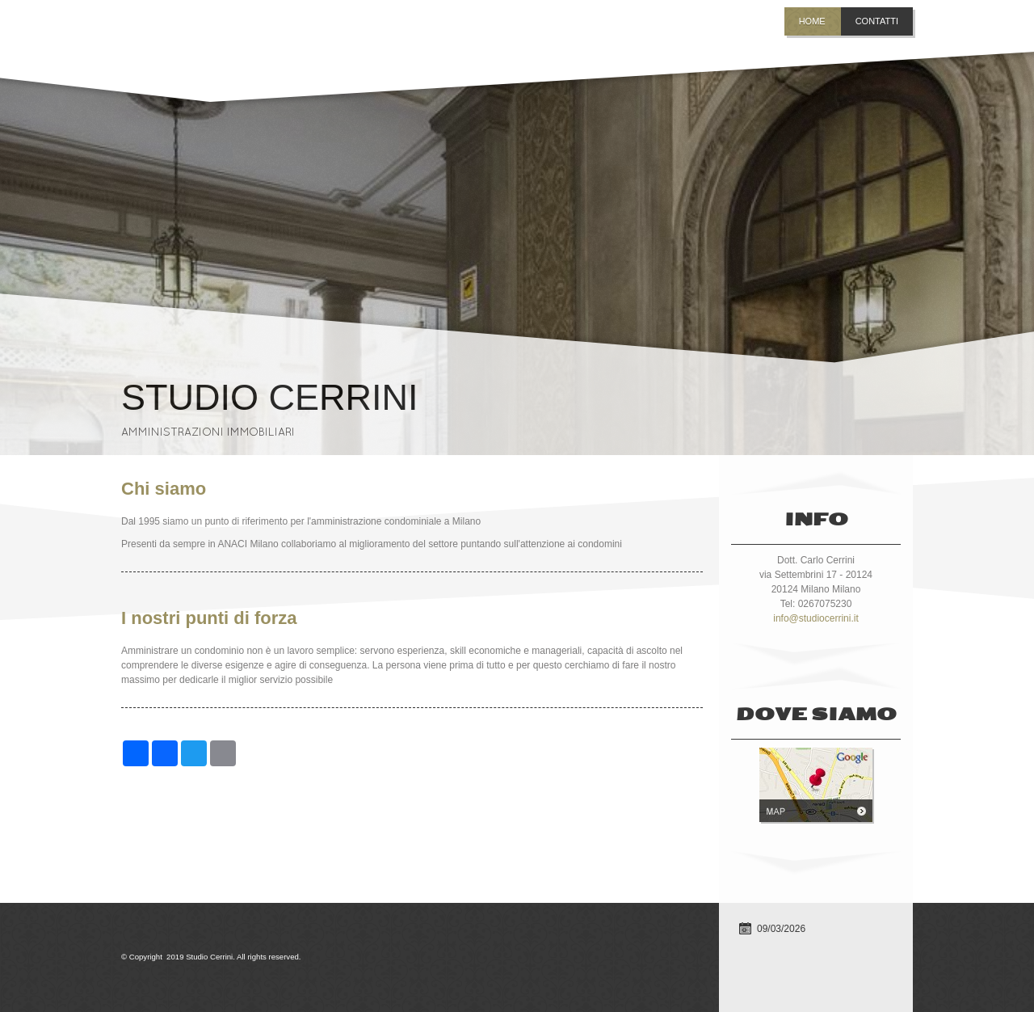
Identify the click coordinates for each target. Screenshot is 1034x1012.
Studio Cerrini (269, 397)
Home (812, 21)
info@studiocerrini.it (816, 618)
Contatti (876, 21)
